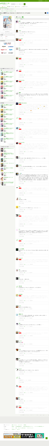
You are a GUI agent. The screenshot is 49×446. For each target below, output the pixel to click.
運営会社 (13, 426)
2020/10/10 (30, 243)
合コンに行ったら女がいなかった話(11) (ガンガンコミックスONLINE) (8, 182)
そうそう (20, 368)
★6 (24, 272)
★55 (24, 112)
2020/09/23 (31, 335)
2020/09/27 (30, 289)
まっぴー (20, 57)
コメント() (27, 25)
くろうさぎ (20, 239)
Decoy (20, 30)
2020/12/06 (30, 234)
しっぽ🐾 (20, 173)
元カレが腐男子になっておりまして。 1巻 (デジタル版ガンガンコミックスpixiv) (9, 134)
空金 (19, 48)
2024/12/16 (30, 33)
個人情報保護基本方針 (19, 426)
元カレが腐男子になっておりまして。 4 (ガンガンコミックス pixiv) (9, 86)
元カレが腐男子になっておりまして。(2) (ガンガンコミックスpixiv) (9, 77)
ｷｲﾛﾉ (19, 206)
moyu (20, 349)
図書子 (20, 92)
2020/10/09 (31, 264)
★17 (24, 64)
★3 (24, 52)
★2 (24, 33)
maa (19, 331)
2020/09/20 (30, 363)
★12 (24, 25)
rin (19, 377)
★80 (24, 181)
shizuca (20, 165)
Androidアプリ (14, 429)
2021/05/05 (31, 181)
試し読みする (7, 31)
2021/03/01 (30, 209)
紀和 (19, 323)
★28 (24, 392)
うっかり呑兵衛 (21, 248)
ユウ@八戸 (20, 258)
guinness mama (21, 80)
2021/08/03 (30, 122)
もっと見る (11, 100)
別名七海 (20, 286)
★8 (24, 243)
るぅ (19, 156)
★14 (24, 264)
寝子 (19, 214)
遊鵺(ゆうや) (21, 314)
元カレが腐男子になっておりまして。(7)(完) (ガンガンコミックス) (9, 95)
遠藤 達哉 (5, 160)
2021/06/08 (31, 151)
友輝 (19, 21)
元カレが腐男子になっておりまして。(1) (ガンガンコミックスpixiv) (9, 72)
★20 (24, 151)
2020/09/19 (30, 410)
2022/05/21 (31, 87)
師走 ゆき (5, 174)
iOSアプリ (18, 429)
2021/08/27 (31, 112)
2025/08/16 (31, 25)
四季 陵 (20, 406)
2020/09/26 (30, 326)
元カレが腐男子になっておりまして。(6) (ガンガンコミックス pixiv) (9, 91)
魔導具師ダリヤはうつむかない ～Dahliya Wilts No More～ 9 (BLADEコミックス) (9, 154)
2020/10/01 (30, 272)
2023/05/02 (31, 64)
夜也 (19, 186)
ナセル (20, 305)
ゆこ (19, 229)
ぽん (19, 358)
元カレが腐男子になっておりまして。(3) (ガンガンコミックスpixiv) (9, 81)
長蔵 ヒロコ (5, 178)
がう (19, 117)
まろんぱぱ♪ (21, 38)
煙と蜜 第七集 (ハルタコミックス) (8, 177)
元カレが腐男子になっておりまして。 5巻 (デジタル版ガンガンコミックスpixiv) (9, 139)
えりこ (20, 385)
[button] (24, 4)
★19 (24, 87)
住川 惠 (5, 155)
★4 (24, 97)
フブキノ (20, 69)
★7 (24, 234)
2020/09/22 (30, 353)
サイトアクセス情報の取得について (39, 426)
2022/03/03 (30, 97)
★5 (24, 122)
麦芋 (0, 14)
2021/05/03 (29, 201)
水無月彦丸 (20, 294)
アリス (20, 198)
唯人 (19, 397)
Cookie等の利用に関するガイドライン (28, 426)
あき (19, 269)
